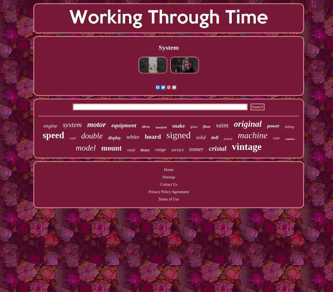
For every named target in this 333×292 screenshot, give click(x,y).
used (73, 138)
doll (214, 137)
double (92, 135)
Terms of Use (168, 199)
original (248, 124)
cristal (217, 148)
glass (193, 127)
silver (146, 127)
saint (222, 125)
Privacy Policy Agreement (169, 192)
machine (252, 135)
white (132, 136)
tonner (196, 149)
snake (178, 126)
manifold (161, 127)
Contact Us (168, 184)
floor (207, 127)
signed (178, 135)
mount (111, 148)
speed (53, 135)
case (276, 138)
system (72, 125)
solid (201, 137)
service (177, 150)
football (228, 138)
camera (290, 138)
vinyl (131, 150)
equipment (124, 125)
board (153, 136)
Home (168, 170)
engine (50, 126)
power (273, 126)
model (86, 147)
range (160, 149)
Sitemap (168, 177)
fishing (289, 127)
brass (145, 150)
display (114, 137)
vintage (247, 146)
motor (96, 124)
